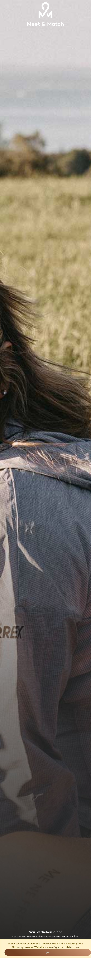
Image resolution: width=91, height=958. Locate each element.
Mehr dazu (72, 947)
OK (47, 952)
